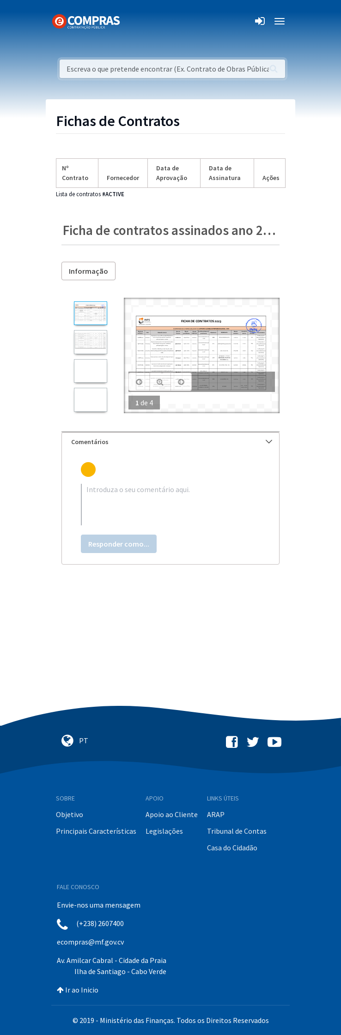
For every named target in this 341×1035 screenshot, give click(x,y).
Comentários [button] (171, 442)
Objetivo (69, 814)
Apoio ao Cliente (172, 814)
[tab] (170, 442)
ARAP (216, 814)
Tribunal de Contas (237, 831)
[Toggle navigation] (133, 21)
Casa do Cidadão (232, 847)
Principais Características (96, 831)
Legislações (164, 831)
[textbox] (170, 504)
